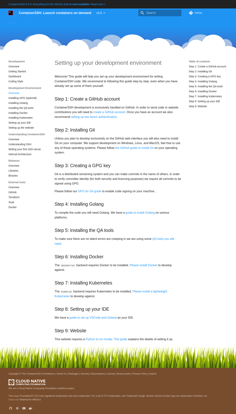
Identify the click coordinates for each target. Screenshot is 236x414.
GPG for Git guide (89, 191)
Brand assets (124, 373)
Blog (135, 21)
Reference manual (97, 21)
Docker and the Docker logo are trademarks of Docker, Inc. (177, 395)
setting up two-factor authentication (94, 116)
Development (120, 21)
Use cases (26, 21)
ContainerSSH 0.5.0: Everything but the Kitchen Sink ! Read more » (56, 4)
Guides (62, 21)
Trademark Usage (135, 395)
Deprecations (98, 373)
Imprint (152, 373)
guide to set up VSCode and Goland (93, 317)
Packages (73, 373)
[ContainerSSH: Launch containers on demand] (10, 13)
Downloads (76, 21)
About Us (61, 373)
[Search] (159, 13)
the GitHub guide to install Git (134, 147)
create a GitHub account (109, 112)
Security (85, 373)
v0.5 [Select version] (99, 13)
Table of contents (199, 61)
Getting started (44, 21)
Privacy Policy (140, 373)
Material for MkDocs (30, 399)
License (111, 373)
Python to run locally (99, 339)
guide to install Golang (140, 212)
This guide (120, 339)
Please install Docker (143, 265)
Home (11, 21)
